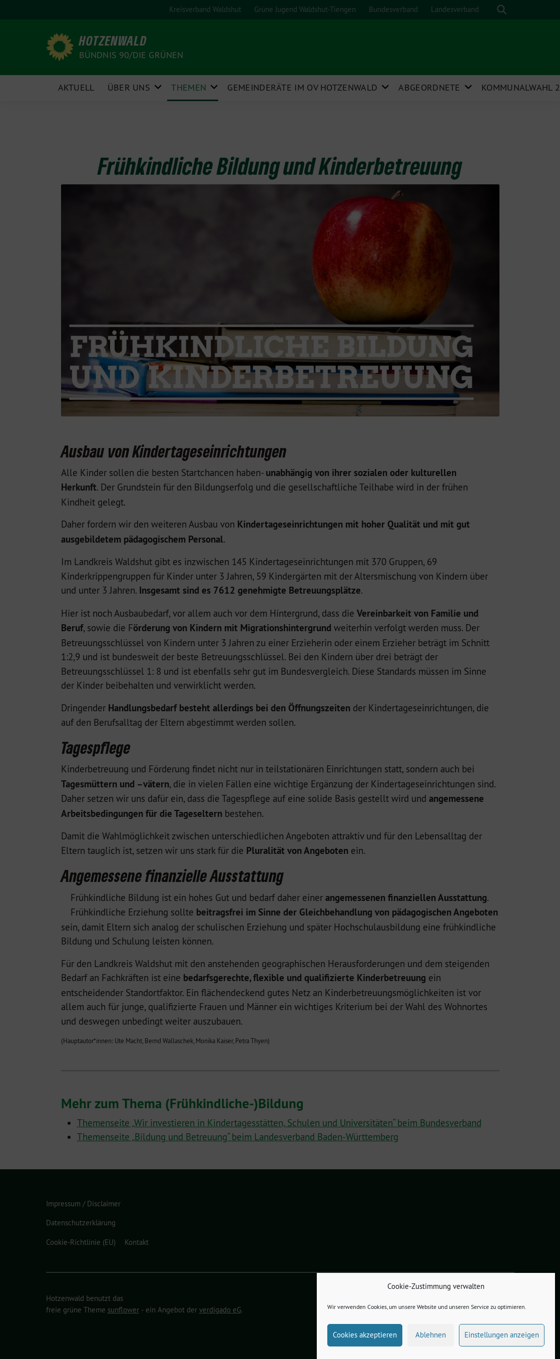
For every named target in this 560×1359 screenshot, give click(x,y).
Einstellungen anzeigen (501, 1345)
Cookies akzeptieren (365, 1345)
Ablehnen (430, 1345)
